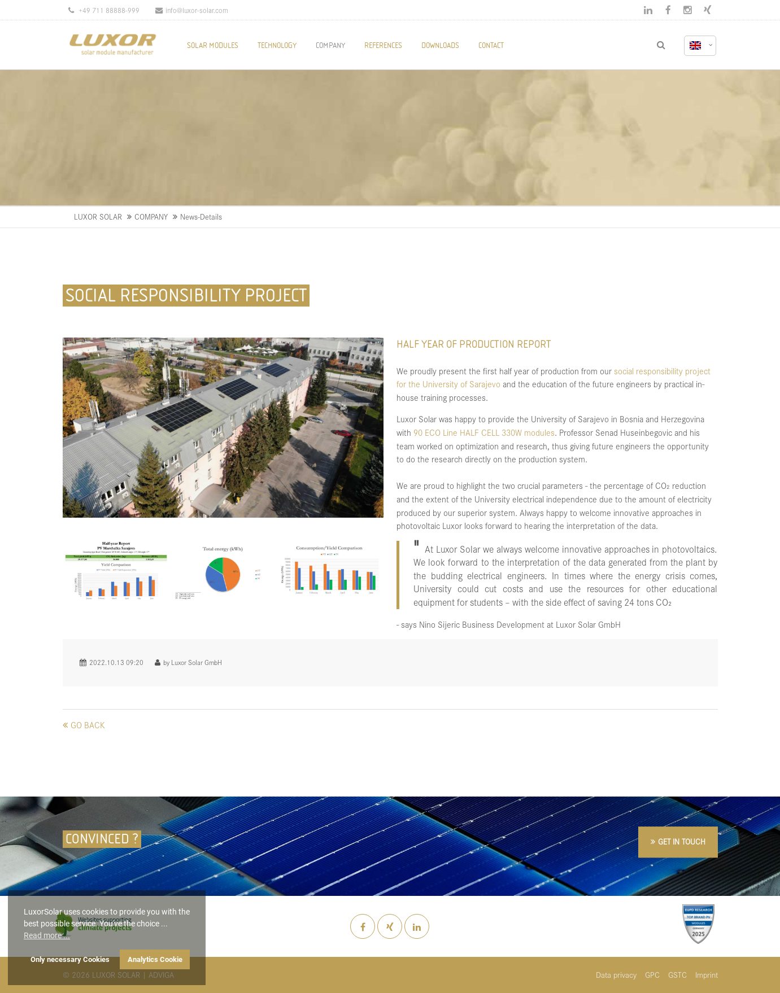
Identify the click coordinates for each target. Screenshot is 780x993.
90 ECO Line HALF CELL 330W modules (484, 432)
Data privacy (616, 974)
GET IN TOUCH (681, 842)
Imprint (706, 974)
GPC (652, 974)
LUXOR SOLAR (98, 216)
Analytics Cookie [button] (155, 959)
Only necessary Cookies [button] (70, 959)
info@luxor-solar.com (191, 10)
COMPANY (151, 216)
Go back (88, 724)
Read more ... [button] (47, 935)
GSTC (677, 974)
